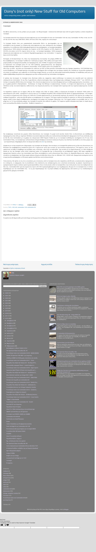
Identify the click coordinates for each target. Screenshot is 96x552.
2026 (6, 293)
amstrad (5, 482)
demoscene (6, 491)
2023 (6, 300)
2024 (6, 298)
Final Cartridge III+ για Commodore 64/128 (18, 426)
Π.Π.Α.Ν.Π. (6, 495)
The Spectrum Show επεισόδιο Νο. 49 (16, 350)
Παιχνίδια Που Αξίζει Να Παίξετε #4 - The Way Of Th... (21, 363)
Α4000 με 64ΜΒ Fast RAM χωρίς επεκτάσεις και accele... (22, 358)
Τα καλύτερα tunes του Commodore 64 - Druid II (19, 402)
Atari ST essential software (14, 436)
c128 (13, 207)
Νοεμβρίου (10, 323)
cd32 (4, 486)
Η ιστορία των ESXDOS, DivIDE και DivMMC (18, 414)
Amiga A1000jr (10, 453)
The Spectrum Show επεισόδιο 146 (67, 352)
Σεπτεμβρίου (10, 328)
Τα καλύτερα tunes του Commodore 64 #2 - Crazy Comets (22, 397)
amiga (5, 480)
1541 (9, 207)
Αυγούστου (10, 330)
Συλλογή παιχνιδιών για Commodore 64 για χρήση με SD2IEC (74, 361)
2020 (6, 308)
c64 (16, 207)
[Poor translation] (7, 525)
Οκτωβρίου (10, 325)
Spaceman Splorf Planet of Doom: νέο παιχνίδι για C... (21, 370)
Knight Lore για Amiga (12, 455)
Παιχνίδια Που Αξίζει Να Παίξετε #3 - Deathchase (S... (21, 372)
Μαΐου (9, 338)
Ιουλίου (9, 333)
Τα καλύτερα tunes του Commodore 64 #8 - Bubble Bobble (22, 353)
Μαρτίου (9, 343)
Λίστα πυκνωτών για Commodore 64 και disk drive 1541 (22, 446)
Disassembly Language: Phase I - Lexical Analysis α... (20, 365)
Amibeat (5, 471)
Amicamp (5, 473)
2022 (6, 303)
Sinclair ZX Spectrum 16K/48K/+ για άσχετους (19, 355)
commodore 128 (22, 207)
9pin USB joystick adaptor (13, 450)
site (43, 141)
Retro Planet (6, 475)
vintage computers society (10, 493)
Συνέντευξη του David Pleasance (15, 419)
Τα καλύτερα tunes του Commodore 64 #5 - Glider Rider (21, 377)
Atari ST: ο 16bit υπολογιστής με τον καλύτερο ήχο (20, 409)
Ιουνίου (9, 336)
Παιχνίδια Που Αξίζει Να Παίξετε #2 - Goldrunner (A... (21, 385)
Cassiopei (9, 460)
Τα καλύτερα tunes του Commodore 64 (14, 497)
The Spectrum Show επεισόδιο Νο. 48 (16, 443)
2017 (6, 316)
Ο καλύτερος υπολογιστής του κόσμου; (68, 305)
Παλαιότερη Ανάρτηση (84, 264)
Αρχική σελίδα (46, 264)
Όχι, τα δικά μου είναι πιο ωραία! (15, 441)
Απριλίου (9, 341)
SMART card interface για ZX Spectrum (17, 411)
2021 (6, 305)
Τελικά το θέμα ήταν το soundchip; (66, 324)
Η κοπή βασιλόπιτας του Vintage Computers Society (21, 387)
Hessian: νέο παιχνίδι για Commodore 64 (17, 380)
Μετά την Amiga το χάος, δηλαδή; (66, 296)
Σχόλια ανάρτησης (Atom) (17, 268)
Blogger (66, 509)
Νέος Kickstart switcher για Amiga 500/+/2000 (19, 375)
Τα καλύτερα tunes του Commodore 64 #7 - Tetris (20, 360)
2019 (6, 310)
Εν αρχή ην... (9, 463)
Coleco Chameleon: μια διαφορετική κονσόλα (19, 424)
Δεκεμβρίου (10, 320)
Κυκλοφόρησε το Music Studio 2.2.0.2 (16, 348)
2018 (6, 313)
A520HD (8, 433)
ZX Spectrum (6, 477)
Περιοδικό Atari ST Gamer (13, 407)
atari (4, 484)
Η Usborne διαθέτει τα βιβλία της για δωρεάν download (22, 448)
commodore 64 (31, 207)
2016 (6, 318)
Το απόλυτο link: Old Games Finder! (15, 431)
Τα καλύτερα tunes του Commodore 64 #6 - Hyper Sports (22, 367)
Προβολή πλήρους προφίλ (16, 275)
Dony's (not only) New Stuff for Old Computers (44, 11)
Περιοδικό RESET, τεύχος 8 (13, 438)
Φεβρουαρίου (11, 346)
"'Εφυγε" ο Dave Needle (12, 399)
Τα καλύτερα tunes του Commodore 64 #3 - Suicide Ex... (21, 389)
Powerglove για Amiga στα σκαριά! (16, 392)
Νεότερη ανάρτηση (10, 264)
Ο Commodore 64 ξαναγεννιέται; (66, 333)
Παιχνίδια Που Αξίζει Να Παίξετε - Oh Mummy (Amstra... (22, 394)
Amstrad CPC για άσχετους (14, 404)
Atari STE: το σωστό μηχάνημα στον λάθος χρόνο (71, 287)
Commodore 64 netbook (13, 416)
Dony (12, 272)
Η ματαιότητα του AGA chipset (65, 342)
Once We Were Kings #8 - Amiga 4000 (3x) (68, 314)
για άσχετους (7, 500)
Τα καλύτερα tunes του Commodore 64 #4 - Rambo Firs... (22, 382)
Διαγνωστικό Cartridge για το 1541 (16, 458)
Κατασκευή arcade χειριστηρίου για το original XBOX (21, 428)
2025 (6, 295)
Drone (8, 421)
